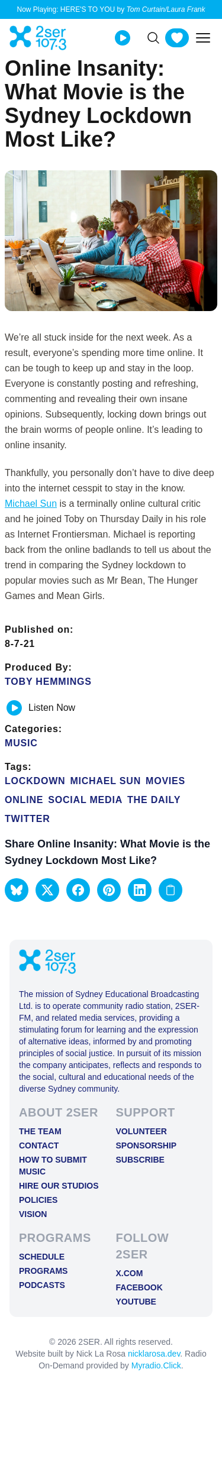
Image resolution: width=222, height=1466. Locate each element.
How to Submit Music (53, 1165)
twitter (27, 819)
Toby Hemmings (48, 682)
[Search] (153, 38)
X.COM (129, 1273)
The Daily (154, 800)
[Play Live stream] (122, 37)
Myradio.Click (156, 1365)
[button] (16, 890)
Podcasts (42, 1285)
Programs (43, 1271)
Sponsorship (146, 1145)
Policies (38, 1200)
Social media (85, 800)
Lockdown (35, 781)
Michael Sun (31, 504)
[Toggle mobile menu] (203, 37)
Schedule (42, 1256)
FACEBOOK (139, 1287)
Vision (33, 1214)
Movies (165, 781)
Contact (39, 1145)
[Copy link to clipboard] (170, 890)
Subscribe (140, 1159)
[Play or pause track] (14, 707)
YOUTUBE (136, 1301)
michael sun (105, 781)
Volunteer (141, 1131)
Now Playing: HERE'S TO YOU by (111, 9)
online (24, 800)
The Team (40, 1131)
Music (21, 743)
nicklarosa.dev (154, 1353)
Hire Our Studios (59, 1185)
